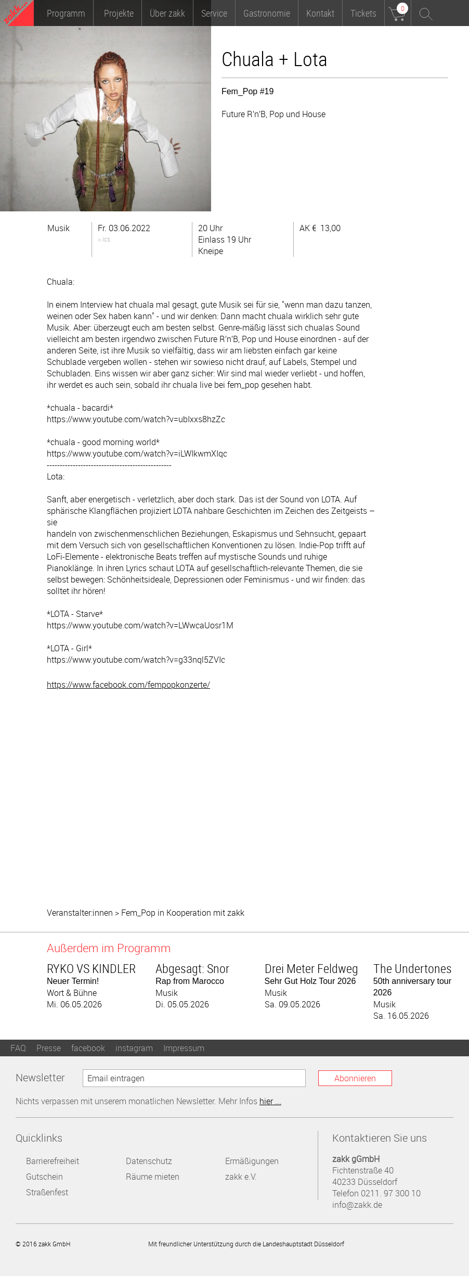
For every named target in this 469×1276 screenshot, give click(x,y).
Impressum (183, 1048)
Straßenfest (47, 1192)
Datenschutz (149, 1161)
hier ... (270, 1101)
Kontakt (320, 13)
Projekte (119, 13)
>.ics (104, 239)
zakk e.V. (241, 1176)
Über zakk (167, 13)
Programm (66, 13)
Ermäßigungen (252, 1161)
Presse (48, 1048)
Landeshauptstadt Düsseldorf (393, 1243)
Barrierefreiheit (52, 1161)
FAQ (18, 1048)
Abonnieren (355, 1078)
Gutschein (44, 1176)
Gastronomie (266, 13)
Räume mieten (152, 1176)
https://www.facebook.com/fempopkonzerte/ (128, 684)
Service (214, 13)
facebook (88, 1048)
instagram (134, 1048)
